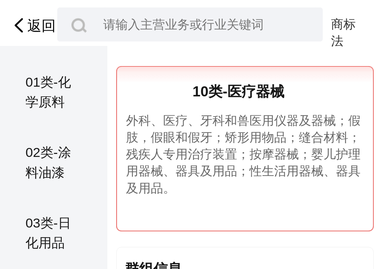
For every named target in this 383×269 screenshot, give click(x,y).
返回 (33, 25)
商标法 (343, 25)
